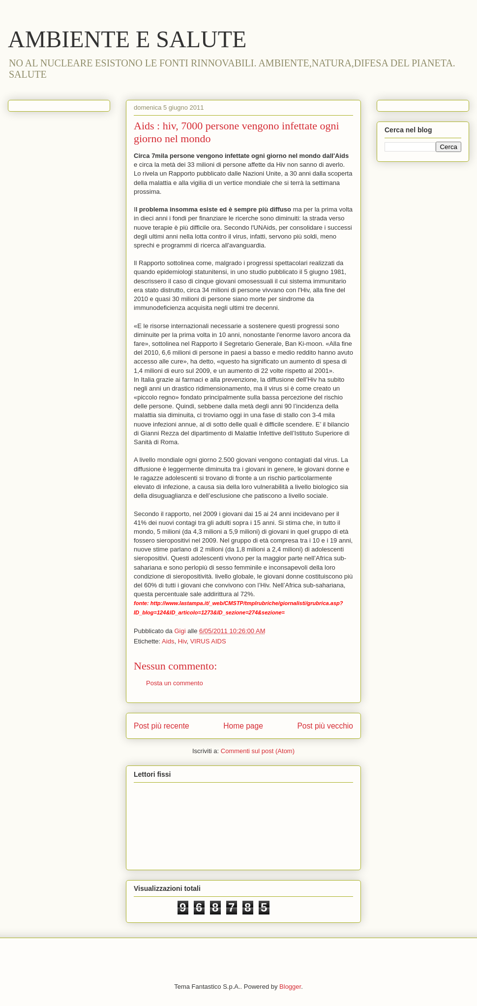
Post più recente (161, 726)
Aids (168, 641)
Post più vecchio (325, 726)
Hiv (182, 641)
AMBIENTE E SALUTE (127, 39)
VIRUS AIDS (208, 641)
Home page (243, 726)
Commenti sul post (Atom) (258, 751)
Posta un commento (174, 683)
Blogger (290, 986)
